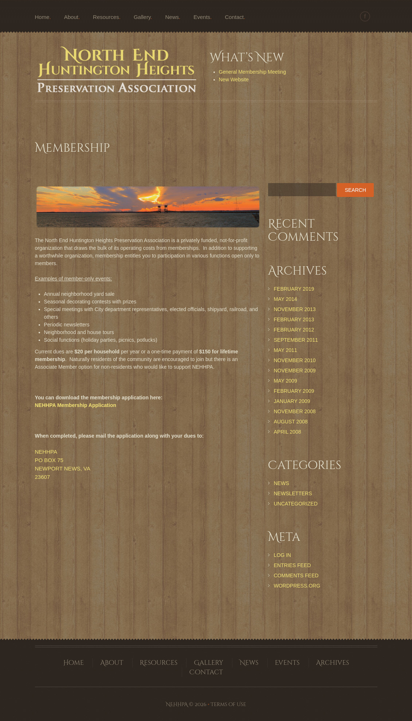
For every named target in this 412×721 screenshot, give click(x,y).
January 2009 (292, 401)
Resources (106, 17)
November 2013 (295, 309)
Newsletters (293, 493)
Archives (332, 662)
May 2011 (285, 350)
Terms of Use (228, 704)
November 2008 (295, 411)
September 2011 (296, 340)
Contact (234, 17)
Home (42, 17)
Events (201, 17)
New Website (234, 79)
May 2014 (285, 299)
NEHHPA (177, 704)
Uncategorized (296, 504)
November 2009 (295, 370)
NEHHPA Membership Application (76, 405)
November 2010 (295, 360)
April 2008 (287, 432)
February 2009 (294, 391)
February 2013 (294, 319)
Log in (282, 555)
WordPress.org (297, 586)
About (71, 17)
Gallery (142, 17)
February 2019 (294, 289)
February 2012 (294, 330)
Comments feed (296, 575)
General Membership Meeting (252, 72)
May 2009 (285, 381)
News (172, 17)
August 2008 (291, 422)
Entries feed (292, 565)
